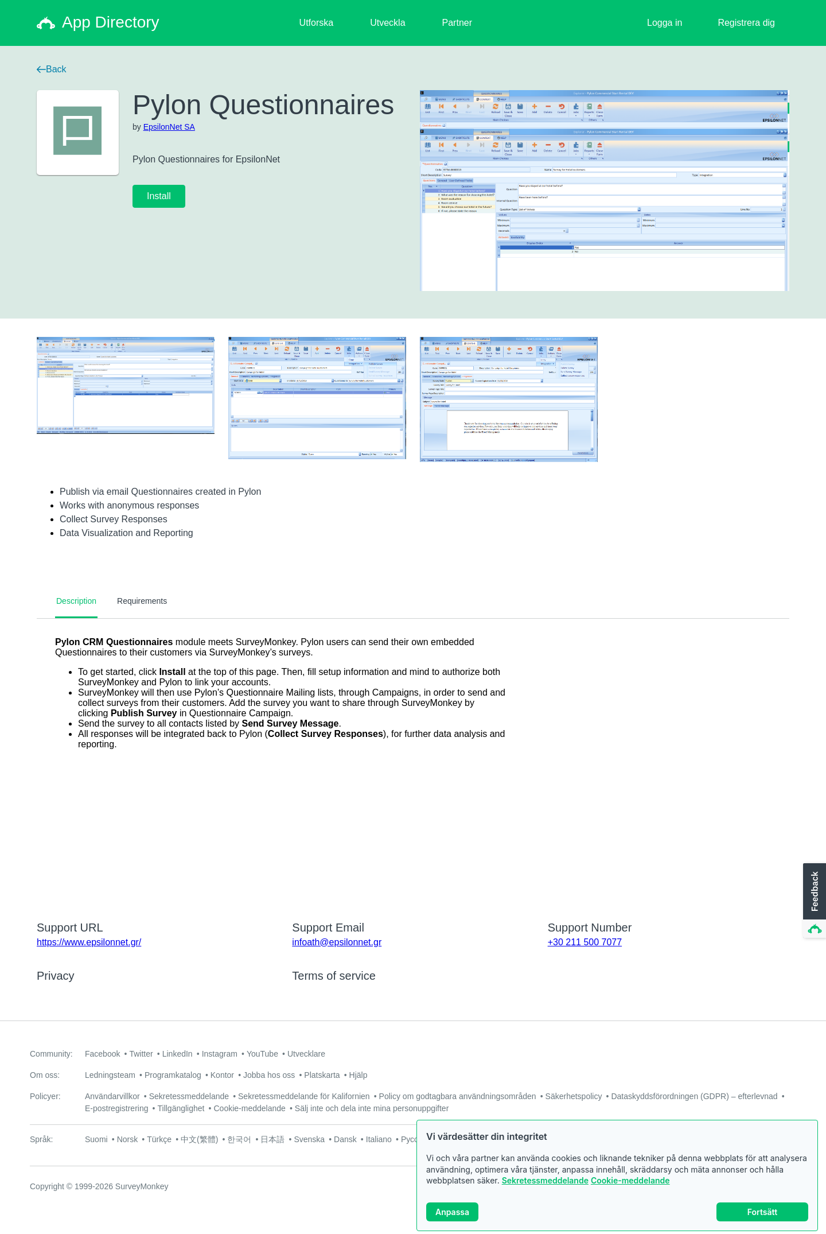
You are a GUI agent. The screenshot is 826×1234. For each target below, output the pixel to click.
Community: (51, 1053)
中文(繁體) (199, 1139)
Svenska (309, 1139)
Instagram (219, 1053)
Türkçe (159, 1139)
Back (52, 69)
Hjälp (358, 1075)
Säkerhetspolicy (574, 1096)
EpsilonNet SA (169, 126)
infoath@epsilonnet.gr (336, 942)
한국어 (239, 1139)
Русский (416, 1139)
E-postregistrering (117, 1108)
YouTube (262, 1053)
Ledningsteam (110, 1075)
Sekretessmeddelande (545, 1184)
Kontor (222, 1075)
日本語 (272, 1139)
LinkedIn (177, 1053)
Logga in (664, 23)
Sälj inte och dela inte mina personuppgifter (372, 1108)
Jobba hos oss (269, 1075)
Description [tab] (76, 601)
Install (159, 196)
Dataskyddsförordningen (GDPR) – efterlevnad (694, 1096)
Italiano (379, 1139)
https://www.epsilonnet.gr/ (89, 942)
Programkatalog (173, 1075)
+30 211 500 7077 (585, 942)
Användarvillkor (112, 1096)
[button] (813, 901)
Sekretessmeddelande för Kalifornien (304, 1096)
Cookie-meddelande (630, 1184)
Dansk (345, 1139)
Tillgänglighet (181, 1108)
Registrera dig (746, 23)
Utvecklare (306, 1053)
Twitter (141, 1053)
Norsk (127, 1139)
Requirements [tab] (142, 601)
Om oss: (45, 1075)
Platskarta (322, 1075)
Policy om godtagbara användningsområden (457, 1096)
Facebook (102, 1053)
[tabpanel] (413, 762)
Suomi (96, 1139)
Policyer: (45, 1096)
